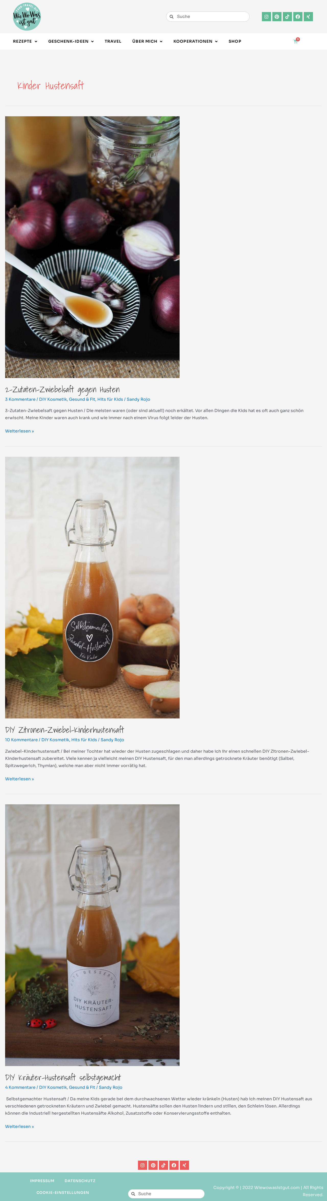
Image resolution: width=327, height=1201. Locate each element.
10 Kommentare (21, 739)
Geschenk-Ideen (71, 41)
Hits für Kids (110, 399)
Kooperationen (195, 41)
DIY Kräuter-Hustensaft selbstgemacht (63, 1077)
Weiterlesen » (19, 431)
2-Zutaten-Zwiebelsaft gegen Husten (62, 389)
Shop (235, 41)
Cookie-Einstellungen (63, 1192)
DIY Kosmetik (53, 399)
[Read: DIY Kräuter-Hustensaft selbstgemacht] (92, 935)
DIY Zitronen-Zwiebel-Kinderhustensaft (64, 729)
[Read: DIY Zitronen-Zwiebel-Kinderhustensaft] (92, 587)
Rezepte (25, 41)
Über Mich (147, 41)
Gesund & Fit (82, 399)
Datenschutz (80, 1181)
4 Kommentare (20, 1087)
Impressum (42, 1181)
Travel (113, 41)
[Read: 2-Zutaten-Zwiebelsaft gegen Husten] (92, 246)
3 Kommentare (20, 399)
